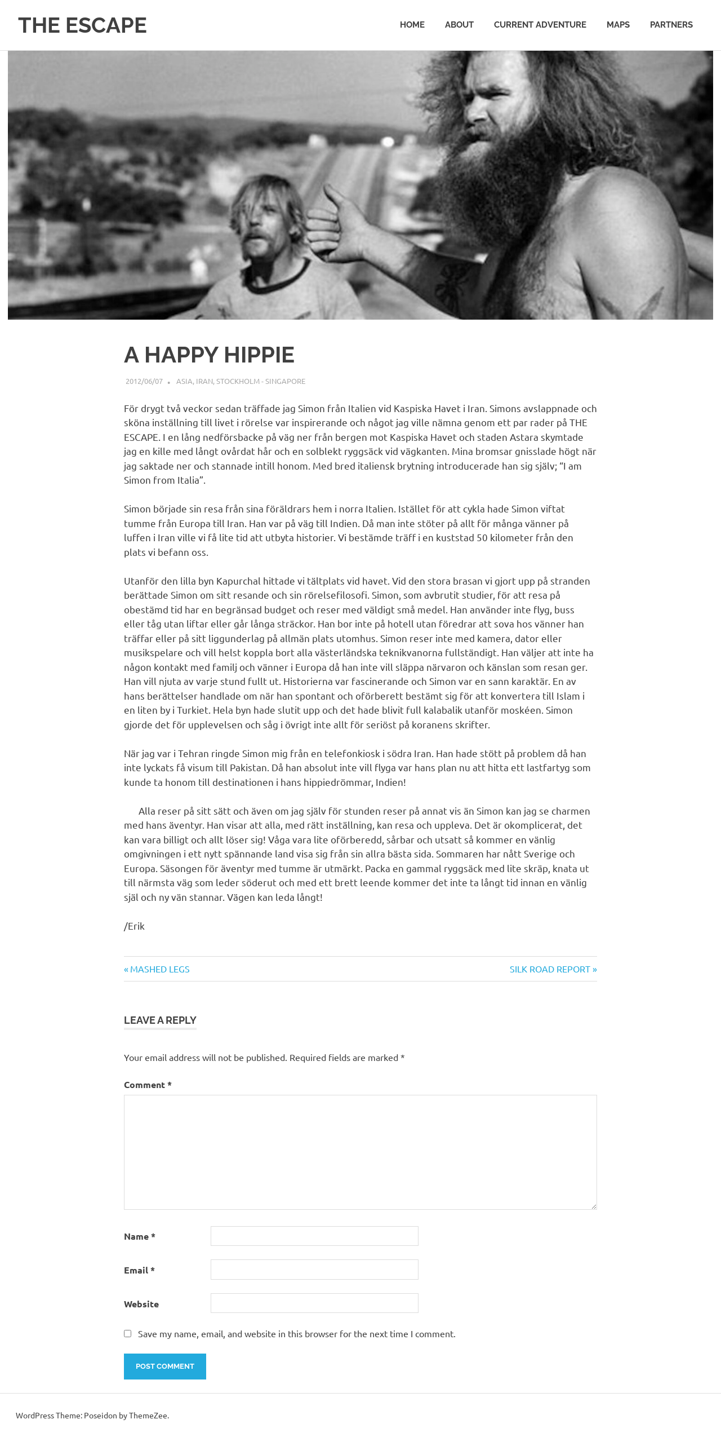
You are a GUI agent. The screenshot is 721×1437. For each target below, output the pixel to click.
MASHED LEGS (160, 968)
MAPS (618, 25)
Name (139, 1236)
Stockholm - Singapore (260, 381)
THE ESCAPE (82, 25)
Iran (204, 381)
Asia (184, 381)
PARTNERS (671, 25)
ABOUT (459, 25)
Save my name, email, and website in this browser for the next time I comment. (297, 1333)
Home (412, 25)
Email (139, 1270)
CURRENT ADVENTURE (540, 25)
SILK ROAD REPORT (550, 968)
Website (141, 1304)
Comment (148, 1084)
